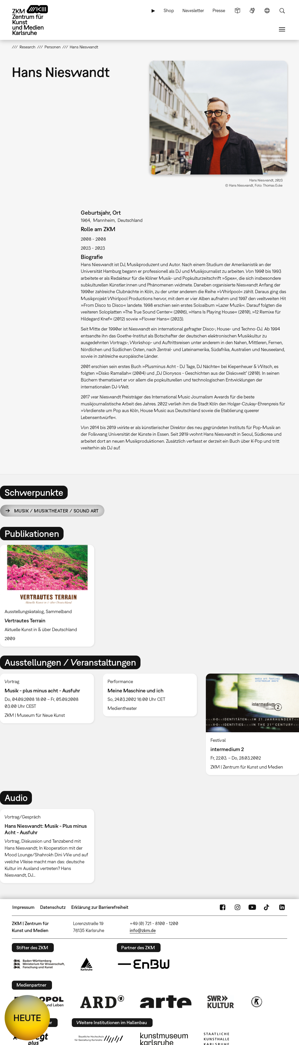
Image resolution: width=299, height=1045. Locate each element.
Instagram (237, 907)
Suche (282, 10)
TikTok (267, 907)
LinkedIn (282, 907)
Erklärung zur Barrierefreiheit (99, 907)
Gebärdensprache (252, 10)
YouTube (252, 907)
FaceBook (222, 907)
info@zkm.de (143, 930)
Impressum (23, 907)
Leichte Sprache (237, 10)
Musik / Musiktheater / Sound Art (56, 510)
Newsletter (193, 10)
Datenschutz (53, 907)
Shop (169, 10)
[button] (218, 118)
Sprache (267, 10)
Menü (282, 29)
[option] (49, 596)
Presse (219, 10)
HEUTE (27, 1018)
